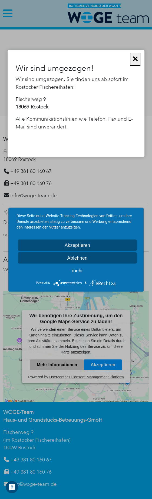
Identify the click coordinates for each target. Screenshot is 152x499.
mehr (77, 270)
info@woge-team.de (33, 484)
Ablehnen (77, 257)
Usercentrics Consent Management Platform (86, 377)
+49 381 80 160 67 (31, 459)
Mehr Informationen (57, 364)
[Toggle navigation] (7, 13)
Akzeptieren (103, 364)
